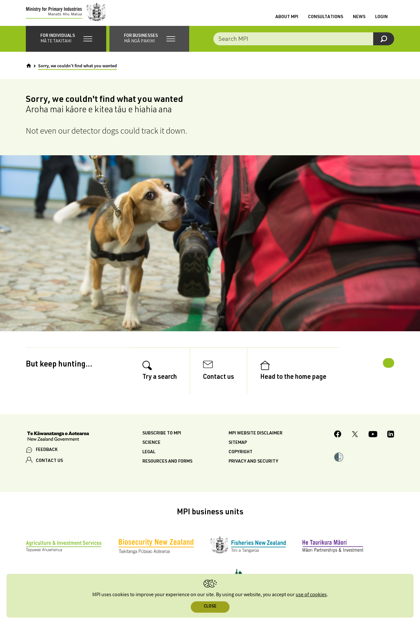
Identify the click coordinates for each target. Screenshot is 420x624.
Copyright (240, 466)
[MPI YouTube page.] (372, 449)
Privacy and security (253, 476)
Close (210, 607)
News (359, 20)
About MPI (286, 20)
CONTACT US (49, 475)
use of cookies (311, 594)
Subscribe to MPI (161, 447)
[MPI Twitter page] (355, 449)
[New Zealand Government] (58, 451)
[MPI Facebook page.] (338, 449)
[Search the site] (303, 45)
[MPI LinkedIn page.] (390, 449)
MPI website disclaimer (255, 447)
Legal (148, 466)
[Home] (29, 72)
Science (151, 457)
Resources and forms (167, 476)
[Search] (383, 45)
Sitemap (238, 457)
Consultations (325, 20)
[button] (66, 45)
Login (381, 20)
